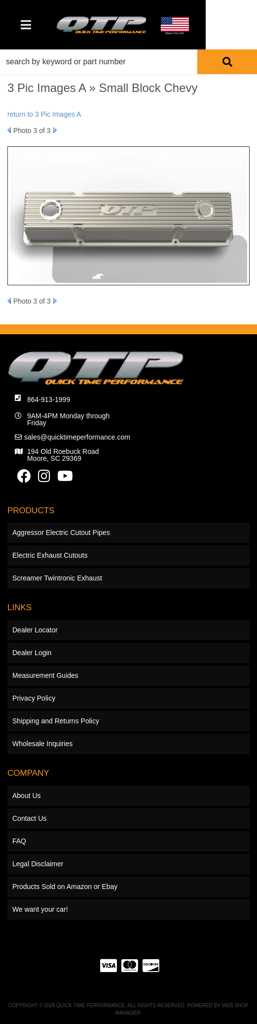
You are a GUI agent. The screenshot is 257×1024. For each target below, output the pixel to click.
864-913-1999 (48, 399)
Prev (9, 130)
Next (55, 130)
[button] (128, 61)
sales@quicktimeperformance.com (77, 437)
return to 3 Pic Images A (44, 114)
